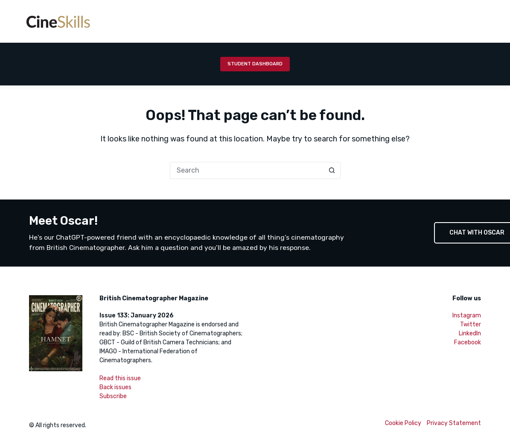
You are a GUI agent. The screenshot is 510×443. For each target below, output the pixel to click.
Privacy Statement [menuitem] (454, 423)
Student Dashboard (255, 64)
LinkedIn (470, 333)
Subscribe (113, 396)
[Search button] (332, 170)
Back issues (115, 387)
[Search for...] (246, 170)
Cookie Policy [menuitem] (403, 423)
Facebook (467, 342)
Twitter (470, 324)
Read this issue (120, 378)
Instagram (466, 315)
